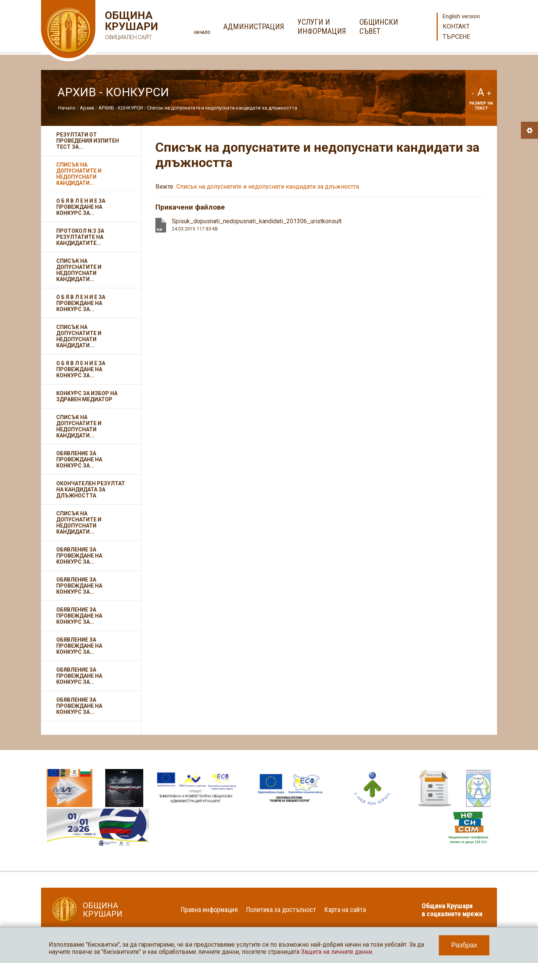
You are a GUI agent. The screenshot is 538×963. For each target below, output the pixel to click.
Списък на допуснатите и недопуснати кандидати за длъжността (222, 108)
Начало (202, 32)
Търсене (456, 36)
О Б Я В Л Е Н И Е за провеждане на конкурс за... (80, 207)
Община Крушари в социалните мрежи (452, 910)
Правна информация (209, 910)
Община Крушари (130, 26)
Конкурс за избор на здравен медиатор (86, 396)
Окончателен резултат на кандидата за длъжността (90, 489)
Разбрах (464, 945)
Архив (87, 108)
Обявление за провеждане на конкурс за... (79, 459)
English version (461, 16)
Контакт (456, 26)
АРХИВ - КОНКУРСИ (120, 108)
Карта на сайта (345, 910)
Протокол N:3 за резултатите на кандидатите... (80, 237)
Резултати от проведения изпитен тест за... (87, 141)
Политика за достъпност (281, 910)
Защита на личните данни (336, 951)
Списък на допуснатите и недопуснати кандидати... (78, 174)
